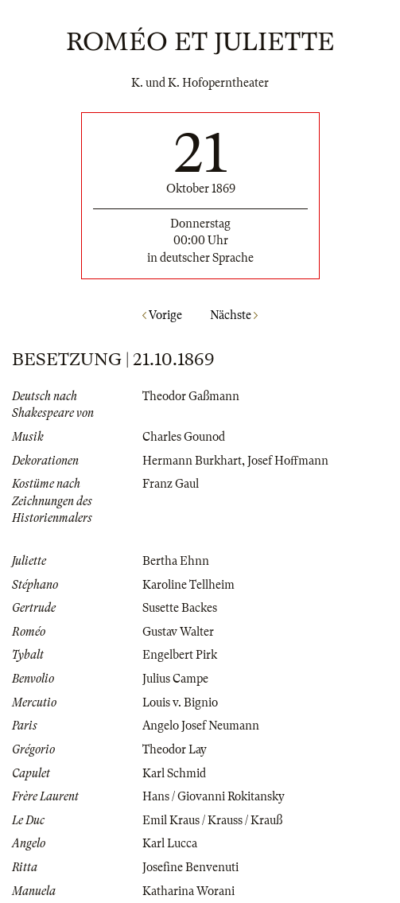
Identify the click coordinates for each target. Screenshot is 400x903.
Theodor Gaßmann (190, 396)
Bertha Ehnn (175, 561)
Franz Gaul (170, 483)
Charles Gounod (183, 436)
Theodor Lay (174, 749)
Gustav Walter (178, 631)
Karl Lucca (169, 843)
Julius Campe (175, 678)
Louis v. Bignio (180, 702)
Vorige (162, 315)
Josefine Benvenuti (190, 867)
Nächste (234, 315)
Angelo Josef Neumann (200, 725)
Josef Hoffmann (287, 460)
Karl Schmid (174, 773)
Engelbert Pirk (179, 654)
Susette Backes (179, 607)
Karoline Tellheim (188, 584)
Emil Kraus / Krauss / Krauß (212, 820)
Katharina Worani (188, 891)
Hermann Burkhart (192, 460)
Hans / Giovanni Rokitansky (213, 796)
